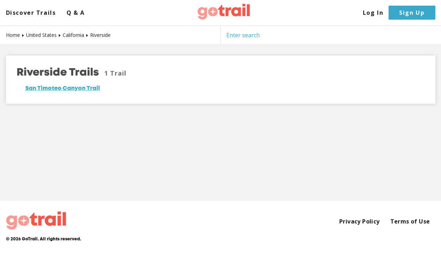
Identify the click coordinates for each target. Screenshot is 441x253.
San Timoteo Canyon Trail (62, 88)
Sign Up (411, 13)
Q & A (76, 13)
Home (13, 35)
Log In (373, 13)
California (73, 35)
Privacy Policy (359, 221)
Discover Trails (31, 13)
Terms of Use (410, 221)
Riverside (100, 35)
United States (41, 35)
